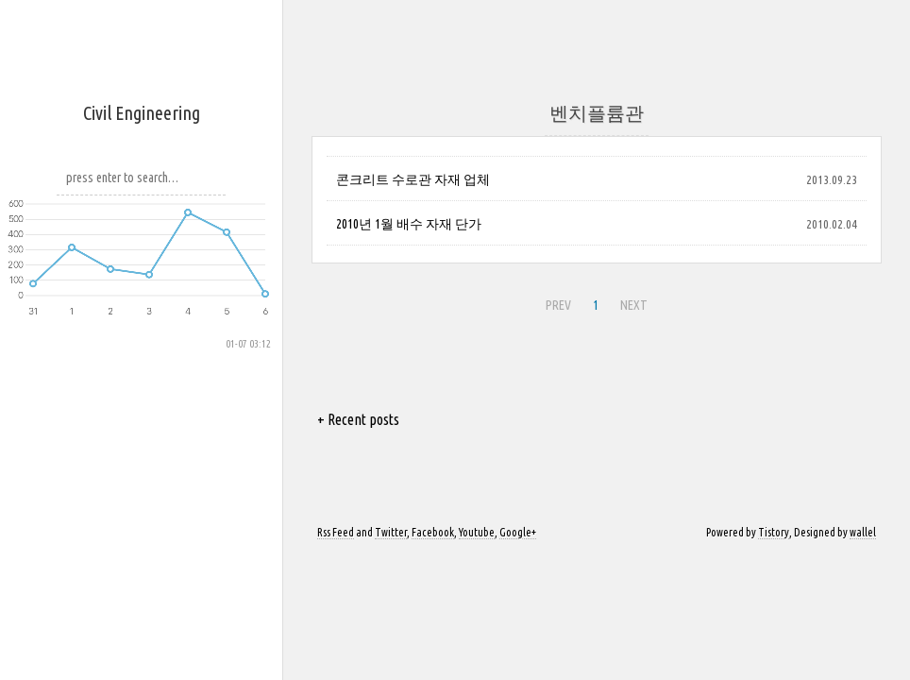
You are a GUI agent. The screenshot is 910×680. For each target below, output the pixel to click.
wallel (863, 532)
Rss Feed (335, 532)
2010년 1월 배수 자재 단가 (408, 223)
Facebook (433, 532)
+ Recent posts (358, 419)
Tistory (773, 532)
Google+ (517, 532)
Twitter (391, 532)
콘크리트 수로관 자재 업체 (413, 179)
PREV (558, 305)
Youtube (477, 532)
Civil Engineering (141, 113)
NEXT (634, 305)
